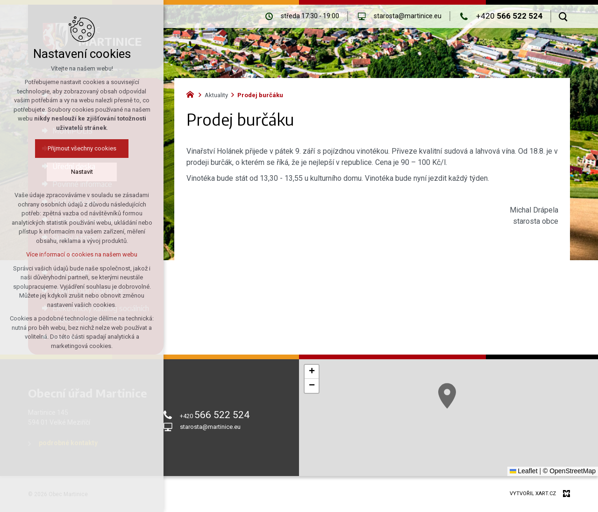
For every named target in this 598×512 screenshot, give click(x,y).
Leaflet (524, 471)
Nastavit (82, 171)
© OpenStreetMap (569, 471)
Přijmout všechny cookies (82, 148)
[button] (447, 396)
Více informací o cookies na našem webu (81, 254)
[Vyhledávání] (563, 16)
